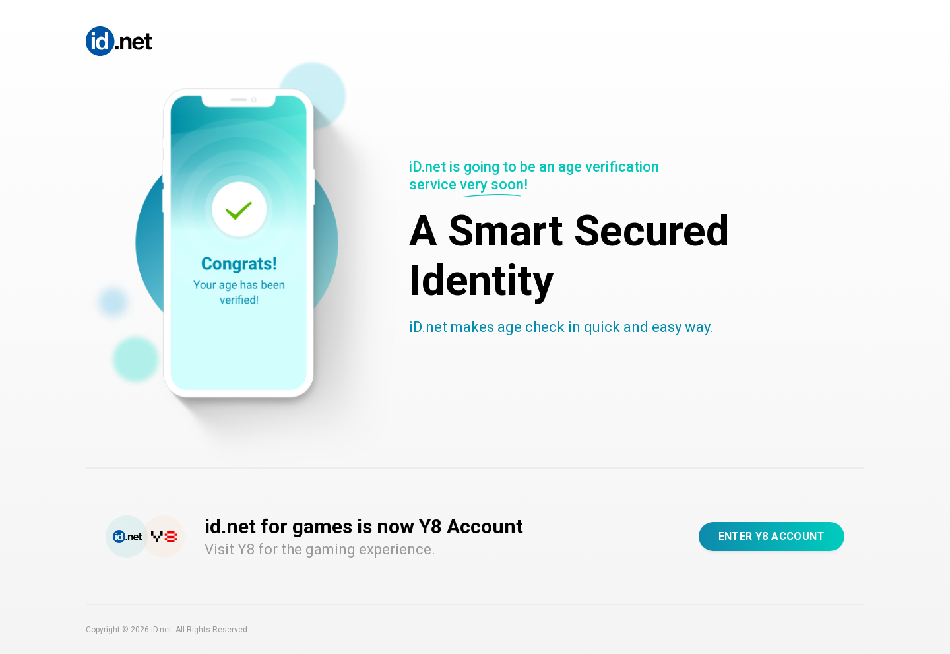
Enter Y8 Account (771, 536)
